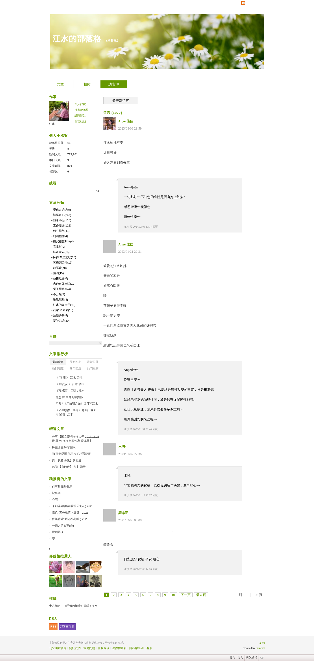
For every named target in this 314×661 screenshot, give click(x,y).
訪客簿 (113, 84)
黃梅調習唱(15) (62, 262)
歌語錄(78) (60, 267)
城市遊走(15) (61, 252)
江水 (126, 226)
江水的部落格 (76, 38)
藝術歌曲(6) (60, 278)
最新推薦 (92, 362)
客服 (149, 648)
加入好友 (80, 104)
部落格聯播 (67, 626)
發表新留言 (120, 100)
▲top (262, 642)
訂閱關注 (80, 115)
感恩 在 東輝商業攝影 (69, 397)
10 (173, 595)
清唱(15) (58, 273)
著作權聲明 (119, 648)
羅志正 (123, 513)
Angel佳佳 (125, 121)
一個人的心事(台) (63, 525)
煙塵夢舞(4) (60, 315)
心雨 (55, 499)
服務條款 (103, 648)
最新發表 (58, 362)
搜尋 (98, 191)
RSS (53, 626)
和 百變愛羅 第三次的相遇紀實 (71, 453)
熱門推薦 (92, 368)
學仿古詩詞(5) (62, 209)
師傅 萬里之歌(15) (64, 257)
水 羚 (122, 447)
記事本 (56, 493)
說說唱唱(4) (60, 299)
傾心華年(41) (61, 230)
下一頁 (186, 595)
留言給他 (80, 121)
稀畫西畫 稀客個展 (64, 447)
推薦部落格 (81, 109)
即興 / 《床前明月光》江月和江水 (77, 403)
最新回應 (75, 362)
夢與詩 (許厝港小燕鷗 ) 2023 (70, 519)
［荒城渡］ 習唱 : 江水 (70, 390)
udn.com (260, 648)
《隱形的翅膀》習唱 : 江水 (80, 605)
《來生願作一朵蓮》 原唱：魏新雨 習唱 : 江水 (76, 412)
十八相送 (55, 605)
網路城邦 (251, 657)
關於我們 (75, 648)
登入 (232, 657)
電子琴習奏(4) (62, 289)
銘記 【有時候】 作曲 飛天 (69, 466)
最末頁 (201, 595)
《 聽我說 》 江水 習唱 (70, 384)
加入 (240, 657)
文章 (60, 84)
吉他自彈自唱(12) (64, 283)
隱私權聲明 (136, 648)
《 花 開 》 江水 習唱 (69, 377)
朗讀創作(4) (60, 236)
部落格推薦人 (60, 556)
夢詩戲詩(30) (61, 320)
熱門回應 (75, 368)
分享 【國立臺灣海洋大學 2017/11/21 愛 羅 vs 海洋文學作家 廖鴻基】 (75, 439)
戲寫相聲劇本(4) (63, 241)
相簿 (87, 84)
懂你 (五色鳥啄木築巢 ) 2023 (70, 512)
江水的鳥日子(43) (64, 304)
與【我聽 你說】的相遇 (67, 460)
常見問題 (89, 648)
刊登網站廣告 (57, 648)
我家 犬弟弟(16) (63, 310)
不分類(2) (59, 294)
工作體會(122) (62, 225)
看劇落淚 (57, 532)
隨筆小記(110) (62, 220)
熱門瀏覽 (58, 368)
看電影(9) (59, 246)
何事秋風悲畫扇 (62, 486)
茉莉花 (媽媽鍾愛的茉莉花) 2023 (72, 506)
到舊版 (112, 40)
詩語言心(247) (62, 215)
